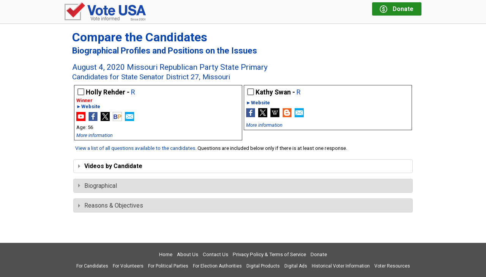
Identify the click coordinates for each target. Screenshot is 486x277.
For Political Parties (168, 266)
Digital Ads (295, 266)
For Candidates (92, 266)
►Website (88, 106)
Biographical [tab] (97, 185)
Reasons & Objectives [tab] (110, 205)
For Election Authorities (217, 266)
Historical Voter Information (341, 266)
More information (94, 135)
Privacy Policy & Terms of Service (269, 254)
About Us (187, 254)
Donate (319, 254)
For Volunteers (128, 266)
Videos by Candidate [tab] (110, 166)
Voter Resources (392, 266)
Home (165, 254)
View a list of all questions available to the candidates (135, 148)
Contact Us (215, 254)
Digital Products (263, 266)
